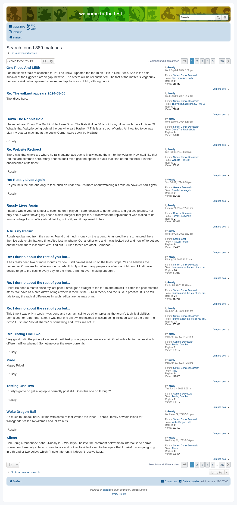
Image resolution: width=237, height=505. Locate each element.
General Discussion (183, 187)
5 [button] (213, 61)
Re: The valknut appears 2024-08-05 (35, 93)
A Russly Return (180, 241)
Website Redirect (181, 160)
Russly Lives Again (181, 190)
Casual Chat (179, 239)
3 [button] (202, 61)
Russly (171, 67)
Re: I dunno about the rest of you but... (38, 257)
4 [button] (207, 61)
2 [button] (197, 61)
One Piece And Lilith (182, 78)
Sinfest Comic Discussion (186, 75)
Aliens (175, 448)
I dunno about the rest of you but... (189, 267)
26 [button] (222, 61)
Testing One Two (180, 344)
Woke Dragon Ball (181, 422)
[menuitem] (30, 25)
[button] (184, 61)
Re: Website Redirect (23, 149)
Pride (174, 370)
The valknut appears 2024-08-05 (189, 104)
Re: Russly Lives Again (25, 180)
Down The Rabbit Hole (183, 129)
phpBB (106, 490)
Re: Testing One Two (23, 334)
